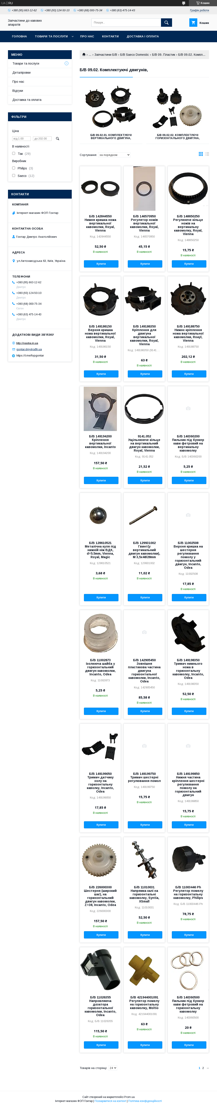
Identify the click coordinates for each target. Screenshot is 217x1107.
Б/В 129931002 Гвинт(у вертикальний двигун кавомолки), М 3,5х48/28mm (144, 550)
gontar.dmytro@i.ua (29, 349)
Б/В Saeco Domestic (134, 54)
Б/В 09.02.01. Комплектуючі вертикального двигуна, (111, 137)
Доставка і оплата (143, 36)
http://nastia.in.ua (27, 343)
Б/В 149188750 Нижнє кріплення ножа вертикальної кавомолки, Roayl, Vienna (188, 333)
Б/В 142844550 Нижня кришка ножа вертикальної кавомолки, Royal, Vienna (100, 223)
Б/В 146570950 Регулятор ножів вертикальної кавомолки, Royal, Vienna (144, 223)
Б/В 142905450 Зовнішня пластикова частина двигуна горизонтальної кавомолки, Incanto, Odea (144, 670)
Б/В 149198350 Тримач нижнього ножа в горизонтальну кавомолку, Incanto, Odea (188, 669)
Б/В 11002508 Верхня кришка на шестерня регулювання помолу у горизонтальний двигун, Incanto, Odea (188, 555)
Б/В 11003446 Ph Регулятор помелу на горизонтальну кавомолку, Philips (188, 892)
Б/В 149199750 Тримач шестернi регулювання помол (144, 777)
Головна (19, 36)
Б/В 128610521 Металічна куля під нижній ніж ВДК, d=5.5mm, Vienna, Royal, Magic (100, 550)
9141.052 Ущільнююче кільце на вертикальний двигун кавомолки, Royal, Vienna (144, 443)
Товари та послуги (51, 36)
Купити (101, 263)
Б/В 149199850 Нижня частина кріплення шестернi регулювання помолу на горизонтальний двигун (188, 784)
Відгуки (17, 90)
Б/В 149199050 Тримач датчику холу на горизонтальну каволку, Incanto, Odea (100, 782)
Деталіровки (21, 72)
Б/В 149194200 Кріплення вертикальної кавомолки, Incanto (100, 442)
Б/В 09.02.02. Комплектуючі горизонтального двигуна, (177, 137)
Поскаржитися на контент (110, 1101)
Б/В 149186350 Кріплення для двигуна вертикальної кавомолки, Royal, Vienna (144, 335)
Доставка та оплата (26, 100)
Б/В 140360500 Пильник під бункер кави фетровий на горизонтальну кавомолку (188, 1004)
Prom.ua (129, 1097)
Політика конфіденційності (145, 1101)
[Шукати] (166, 22)
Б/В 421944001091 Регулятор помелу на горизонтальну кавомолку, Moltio (144, 1003)
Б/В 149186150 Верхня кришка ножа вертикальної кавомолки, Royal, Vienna (100, 333)
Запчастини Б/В (106, 54)
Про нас (87, 36)
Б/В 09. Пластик (163, 54)
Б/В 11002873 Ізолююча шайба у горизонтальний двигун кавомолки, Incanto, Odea (100, 667)
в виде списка (207, 155)
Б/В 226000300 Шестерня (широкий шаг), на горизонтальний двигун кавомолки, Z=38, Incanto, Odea (100, 896)
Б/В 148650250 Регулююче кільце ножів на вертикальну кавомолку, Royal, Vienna (188, 225)
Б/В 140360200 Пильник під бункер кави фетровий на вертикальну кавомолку (188, 443)
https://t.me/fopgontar (30, 355)
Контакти (110, 36)
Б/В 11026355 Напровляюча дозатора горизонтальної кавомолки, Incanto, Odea (100, 1006)
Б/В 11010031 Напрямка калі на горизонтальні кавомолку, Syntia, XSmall (144, 894)
